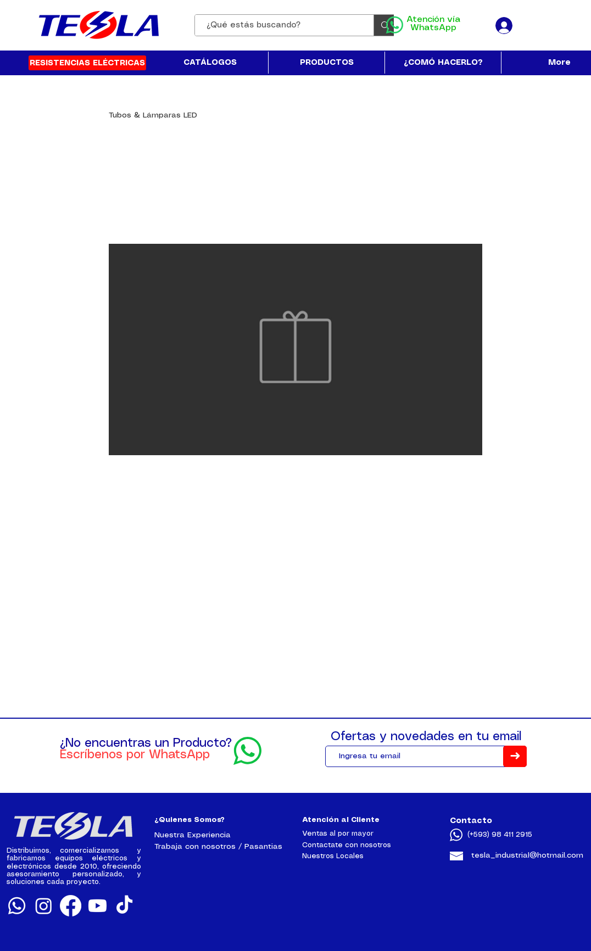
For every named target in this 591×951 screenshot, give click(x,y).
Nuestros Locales (333, 856)
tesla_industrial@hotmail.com (527, 855)
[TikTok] (124, 905)
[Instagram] (43, 905)
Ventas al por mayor (337, 833)
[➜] (515, 756)
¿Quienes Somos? (189, 820)
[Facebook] (70, 905)
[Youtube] (97, 905)
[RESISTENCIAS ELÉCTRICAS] (87, 62)
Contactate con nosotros (346, 845)
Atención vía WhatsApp (433, 23)
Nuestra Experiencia (192, 835)
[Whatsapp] (16, 905)
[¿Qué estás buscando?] (278, 25)
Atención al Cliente (341, 820)
